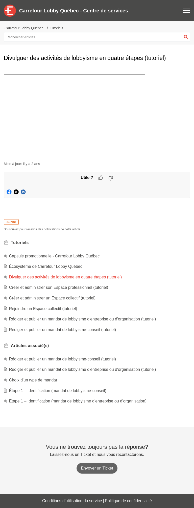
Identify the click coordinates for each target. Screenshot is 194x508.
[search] (97, 37)
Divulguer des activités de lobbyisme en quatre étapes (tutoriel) (65, 277)
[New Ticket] (97, 468)
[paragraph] (97, 112)
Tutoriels (56, 28)
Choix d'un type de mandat (33, 380)
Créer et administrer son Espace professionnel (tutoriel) (58, 287)
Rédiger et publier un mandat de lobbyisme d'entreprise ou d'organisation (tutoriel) (82, 319)
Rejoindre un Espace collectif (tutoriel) (43, 309)
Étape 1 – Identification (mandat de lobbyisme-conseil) (57, 391)
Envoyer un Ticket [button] (97, 468)
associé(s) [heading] (30, 345)
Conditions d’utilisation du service (72, 501)
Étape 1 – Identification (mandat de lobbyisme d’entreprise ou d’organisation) (78, 401)
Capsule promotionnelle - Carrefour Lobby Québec (54, 256)
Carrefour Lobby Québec (24, 28)
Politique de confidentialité (128, 501)
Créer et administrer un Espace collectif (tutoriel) (52, 298)
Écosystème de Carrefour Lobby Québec (45, 266)
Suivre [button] (11, 222)
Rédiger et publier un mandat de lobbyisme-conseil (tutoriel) (62, 330)
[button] (186, 37)
